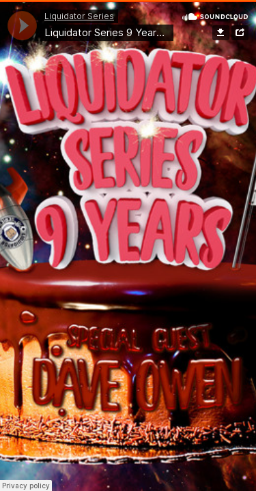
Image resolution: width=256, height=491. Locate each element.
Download (220, 32)
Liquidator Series (79, 16)
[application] (22, 25)
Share (239, 32)
